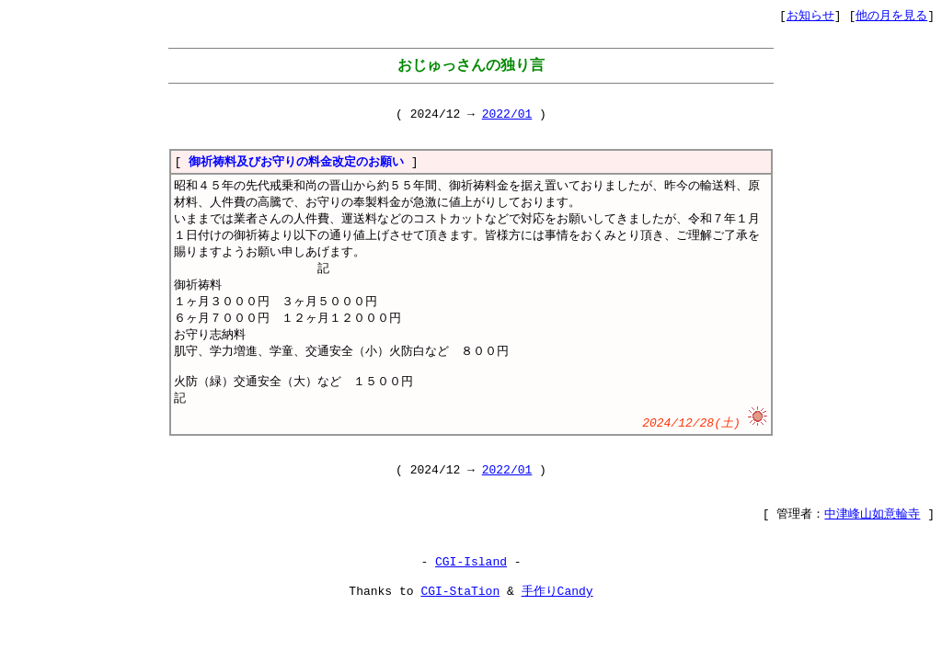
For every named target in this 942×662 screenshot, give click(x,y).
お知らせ (810, 15)
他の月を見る (891, 15)
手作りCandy (557, 635)
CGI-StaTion (460, 635)
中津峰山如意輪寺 (872, 551)
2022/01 (507, 118)
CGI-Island (471, 602)
